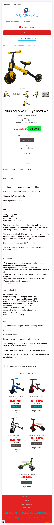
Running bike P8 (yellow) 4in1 (26, 45)
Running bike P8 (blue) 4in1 (16, 397)
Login (14, 4)
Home (5, 45)
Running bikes (12, 45)
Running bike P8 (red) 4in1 (37, 397)
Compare (27, 153)
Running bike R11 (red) (36, 435)
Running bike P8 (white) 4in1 (16, 436)
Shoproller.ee (48, 522)
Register (20, 4)
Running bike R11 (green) (26, 474)
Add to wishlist (27, 148)
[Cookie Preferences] (3, 522)
